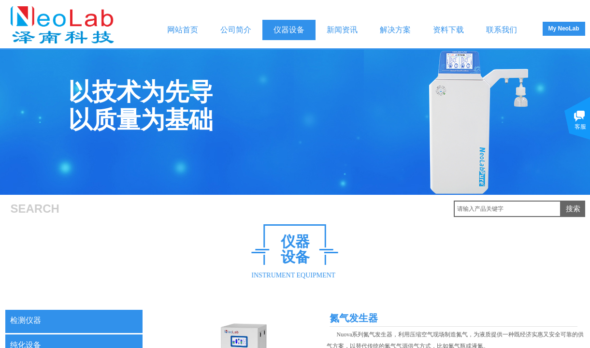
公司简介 (235, 30)
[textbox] (507, 209)
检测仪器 (25, 320)
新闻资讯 (342, 30)
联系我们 (501, 30)
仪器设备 (288, 30)
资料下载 (448, 30)
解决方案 (395, 30)
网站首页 (182, 30)
